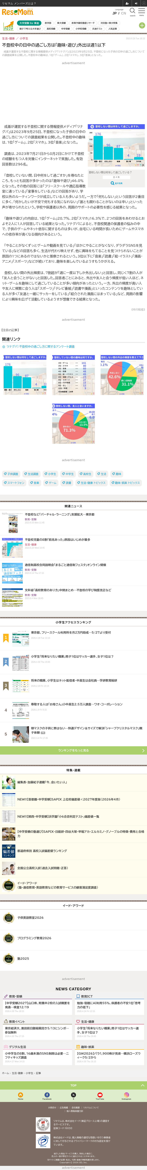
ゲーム (52, 483)
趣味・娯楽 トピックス (127, 483)
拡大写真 (119, 183)
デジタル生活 (17, 1046)
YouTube (100, 1099)
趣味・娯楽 (87, 1046)
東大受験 (61, 23)
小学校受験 (81, 29)
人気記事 (112, 29)
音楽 (36, 483)
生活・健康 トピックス (93, 483)
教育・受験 (15, 996)
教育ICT (87, 996)
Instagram (126, 1099)
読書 (68, 483)
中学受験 (65, 29)
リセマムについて (91, 1108)
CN (123, 13)
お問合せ (52, 1108)
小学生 (52, 474)
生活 (103, 474)
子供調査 (12, 474)
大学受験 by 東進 (29, 23)
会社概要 (76, 1108)
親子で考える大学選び (30, 29)
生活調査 (33, 474)
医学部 (48, 23)
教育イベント (17, 1021)
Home (20, 1099)
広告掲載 (64, 1108)
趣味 (118, 474)
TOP (74, 1085)
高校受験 (51, 29)
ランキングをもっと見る (73, 750)
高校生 (87, 474)
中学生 (70, 474)
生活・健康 (87, 1021)
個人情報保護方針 (75, 1111)
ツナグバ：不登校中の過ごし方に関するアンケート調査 (41, 346)
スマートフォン (15, 483)
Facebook (47, 1099)
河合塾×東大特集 (109, 23)
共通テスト (97, 29)
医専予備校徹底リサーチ (83, 23)
